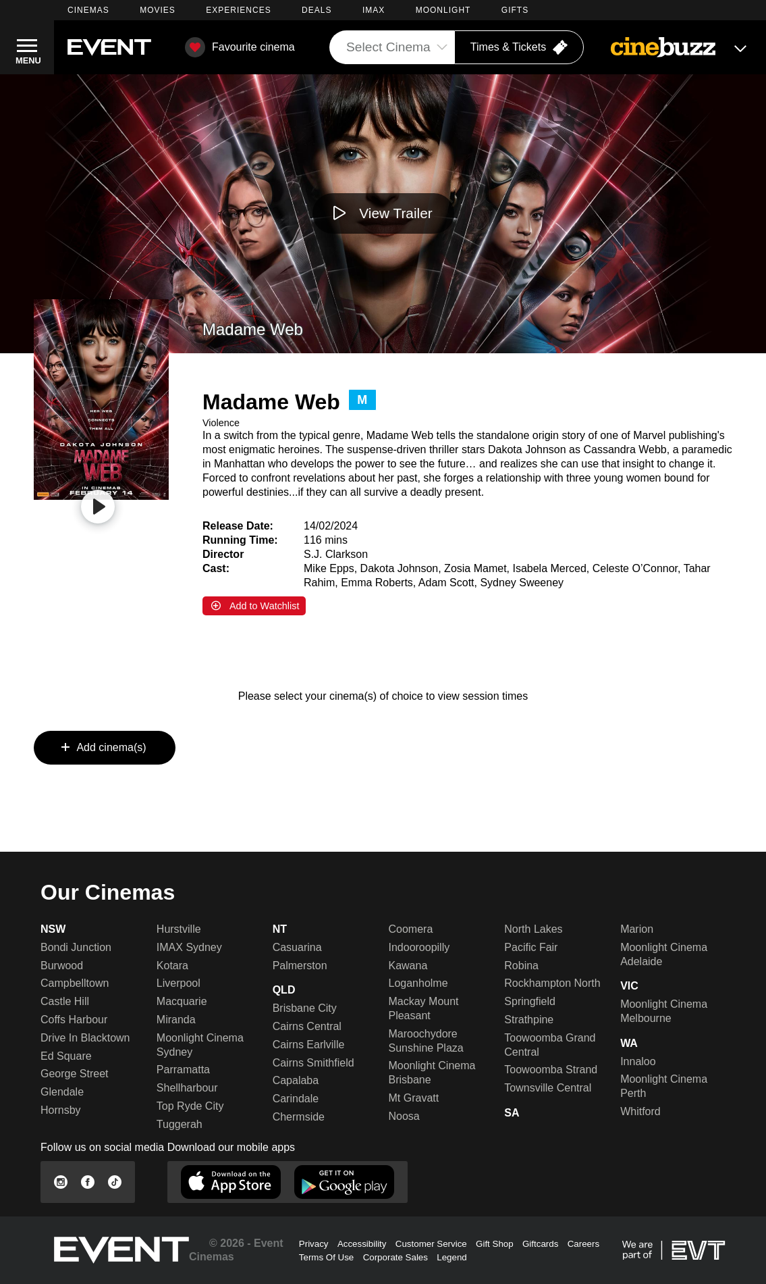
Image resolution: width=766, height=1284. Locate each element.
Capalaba (296, 1080)
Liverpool (178, 983)
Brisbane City (305, 1008)
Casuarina (297, 947)
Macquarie (182, 1001)
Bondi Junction (75, 947)
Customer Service (431, 1244)
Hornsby (60, 1110)
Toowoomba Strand (550, 1069)
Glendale (62, 1092)
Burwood (61, 965)
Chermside (299, 1117)
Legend (451, 1257)
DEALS (316, 10)
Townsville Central (547, 1088)
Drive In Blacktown (85, 1038)
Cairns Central (307, 1026)
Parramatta (183, 1069)
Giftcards (540, 1244)
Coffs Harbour (73, 1019)
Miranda (176, 1019)
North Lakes (533, 929)
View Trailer (395, 213)
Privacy (314, 1244)
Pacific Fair (530, 947)
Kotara (172, 965)
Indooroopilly (418, 947)
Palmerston (300, 965)
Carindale (296, 1098)
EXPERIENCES (238, 10)
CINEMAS (88, 10)
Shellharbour (187, 1088)
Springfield (529, 1001)
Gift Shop (495, 1244)
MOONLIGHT (443, 10)
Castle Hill (64, 1001)
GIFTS (514, 10)
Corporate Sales (395, 1257)
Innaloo (638, 1061)
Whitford (640, 1111)
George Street (74, 1073)
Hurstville (179, 929)
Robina (521, 965)
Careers (583, 1244)
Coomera (410, 929)
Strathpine (528, 1019)
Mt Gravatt (413, 1098)
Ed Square (66, 1056)
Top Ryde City (190, 1106)
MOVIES (157, 10)
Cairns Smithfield (313, 1063)
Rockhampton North (552, 983)
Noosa (403, 1116)
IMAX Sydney (189, 947)
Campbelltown (74, 983)
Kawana (407, 965)
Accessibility (362, 1244)
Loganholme (417, 983)
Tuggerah (179, 1124)
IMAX (373, 10)
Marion (636, 929)
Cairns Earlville (309, 1044)
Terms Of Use (326, 1257)
